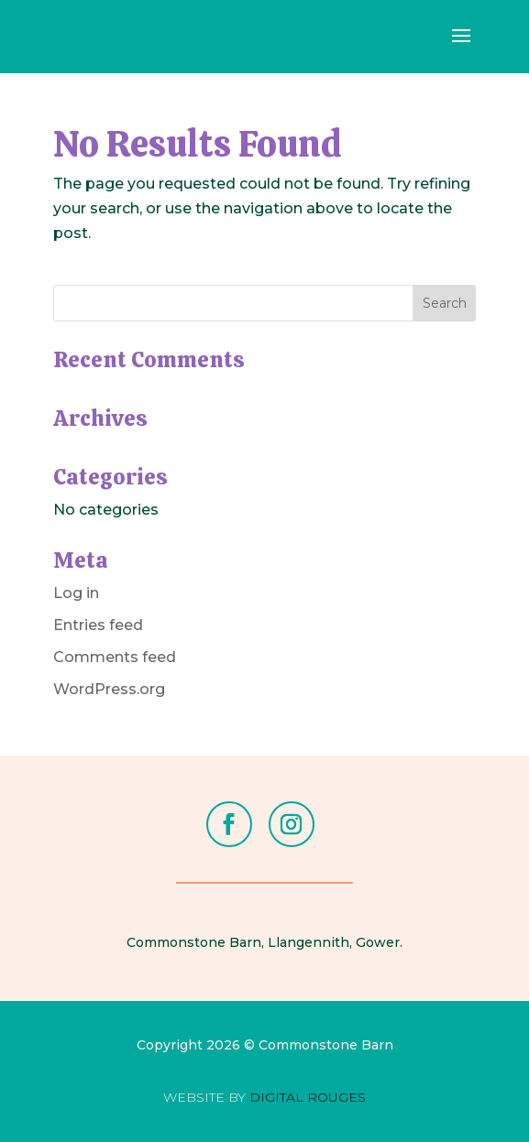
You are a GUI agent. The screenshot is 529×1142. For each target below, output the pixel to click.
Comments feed (114, 657)
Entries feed (98, 625)
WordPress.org (109, 689)
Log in (76, 593)
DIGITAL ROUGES (307, 1097)
